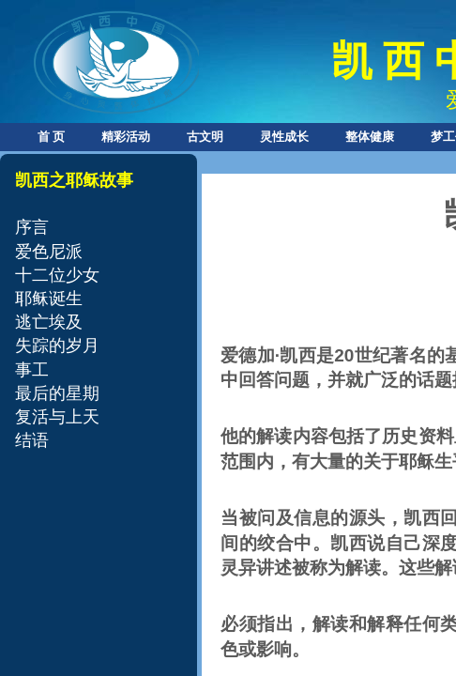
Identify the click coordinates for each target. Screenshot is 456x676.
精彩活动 (125, 137)
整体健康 (369, 137)
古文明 (205, 137)
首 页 (51, 137)
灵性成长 (284, 137)
